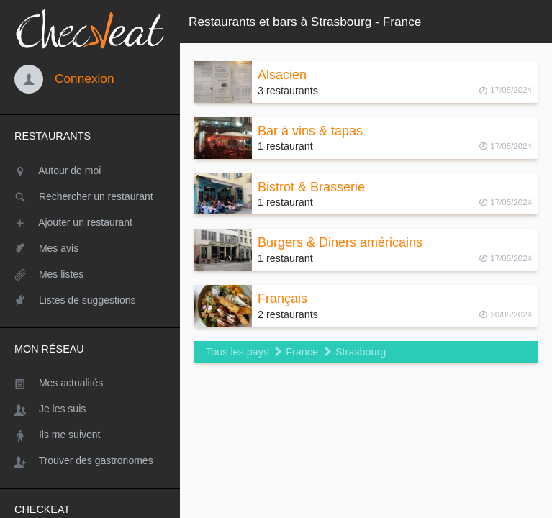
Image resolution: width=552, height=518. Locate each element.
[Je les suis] (90, 409)
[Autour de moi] (90, 170)
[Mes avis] (90, 248)
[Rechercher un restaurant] (90, 196)
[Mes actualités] (90, 383)
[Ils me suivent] (90, 434)
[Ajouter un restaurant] (90, 222)
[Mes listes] (90, 274)
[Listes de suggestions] (90, 300)
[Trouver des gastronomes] (90, 460)
